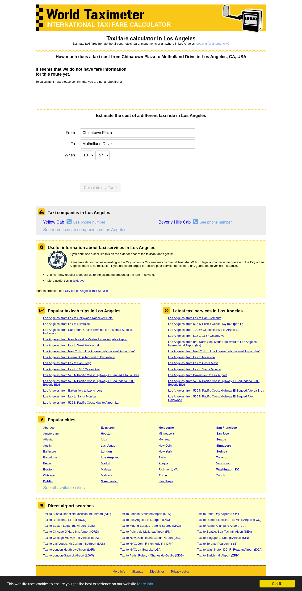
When (70, 155)
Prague (163, 463)
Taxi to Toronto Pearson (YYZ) (217, 543)
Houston (106, 433)
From (70, 132)
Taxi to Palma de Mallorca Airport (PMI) (146, 531)
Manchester (109, 481)
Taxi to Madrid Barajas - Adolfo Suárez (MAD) (150, 525)
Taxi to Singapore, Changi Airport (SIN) (223, 537)
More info (145, 583)
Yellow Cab (53, 222)
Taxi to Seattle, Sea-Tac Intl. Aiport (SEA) (224, 531)
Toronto (221, 457)
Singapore (223, 445)
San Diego (166, 481)
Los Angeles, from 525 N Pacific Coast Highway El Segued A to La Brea (91, 375)
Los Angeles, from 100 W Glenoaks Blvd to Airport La (203, 330)
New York (165, 451)
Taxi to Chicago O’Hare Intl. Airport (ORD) (71, 531)
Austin (47, 445)
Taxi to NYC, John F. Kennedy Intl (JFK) (146, 543)
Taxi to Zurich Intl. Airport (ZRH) (218, 555)
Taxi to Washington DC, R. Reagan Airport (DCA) (230, 549)
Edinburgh (108, 427)
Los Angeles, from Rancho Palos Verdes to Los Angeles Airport (85, 339)
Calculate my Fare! (100, 187)
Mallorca (106, 475)
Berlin (47, 463)
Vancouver (223, 463)
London (106, 451)
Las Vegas (108, 445)
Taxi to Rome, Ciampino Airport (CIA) (222, 525)
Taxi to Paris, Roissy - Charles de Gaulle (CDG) (152, 555)
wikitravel (79, 280)
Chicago (49, 475)
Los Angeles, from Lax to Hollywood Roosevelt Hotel (78, 318)
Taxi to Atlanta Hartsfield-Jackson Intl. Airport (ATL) (77, 514)
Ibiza (104, 439)
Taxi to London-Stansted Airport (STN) (145, 514)
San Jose (222, 433)
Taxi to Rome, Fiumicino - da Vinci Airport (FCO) (229, 520)
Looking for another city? (212, 43)
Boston (48, 469)
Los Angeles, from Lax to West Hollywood (71, 345)
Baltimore (49, 451)
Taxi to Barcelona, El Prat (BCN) (64, 520)
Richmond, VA (168, 469)
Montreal (164, 439)
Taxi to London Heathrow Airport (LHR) (69, 549)
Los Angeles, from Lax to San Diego (67, 363)
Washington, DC (227, 469)
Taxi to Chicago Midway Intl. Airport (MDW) (72, 537)
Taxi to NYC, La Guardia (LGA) (141, 549)
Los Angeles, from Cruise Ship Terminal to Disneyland (79, 357)
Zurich (220, 475)
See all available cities (64, 487)
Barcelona (50, 457)
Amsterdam (51, 433)
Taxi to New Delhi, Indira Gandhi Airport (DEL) (150, 537)
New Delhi (165, 445)
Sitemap (137, 571)
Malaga (106, 469)
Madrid (105, 463)
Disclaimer (157, 571)
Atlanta (48, 439)
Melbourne (166, 427)
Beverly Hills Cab (175, 222)
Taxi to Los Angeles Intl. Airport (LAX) (145, 520)
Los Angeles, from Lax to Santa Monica (69, 396)
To (73, 144)
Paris (162, 457)
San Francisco (226, 427)
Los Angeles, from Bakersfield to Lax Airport (72, 390)
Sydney (221, 451)
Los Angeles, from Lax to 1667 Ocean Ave (71, 369)
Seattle (221, 439)
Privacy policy (180, 571)
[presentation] (71, 95)
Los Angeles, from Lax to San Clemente (195, 318)
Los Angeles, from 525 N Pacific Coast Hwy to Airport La (80, 402)
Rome (163, 475)
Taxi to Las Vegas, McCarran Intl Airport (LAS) (74, 543)
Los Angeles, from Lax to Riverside (66, 324)
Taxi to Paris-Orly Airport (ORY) (218, 514)
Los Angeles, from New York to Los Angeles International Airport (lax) (89, 351)
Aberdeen (49, 427)
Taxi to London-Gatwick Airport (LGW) (68, 555)
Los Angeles (110, 457)
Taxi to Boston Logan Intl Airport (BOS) (69, 525)
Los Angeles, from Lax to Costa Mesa (193, 363)
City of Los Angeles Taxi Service (86, 291)
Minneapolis (167, 433)
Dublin (48, 481)
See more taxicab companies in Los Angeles (84, 229)
